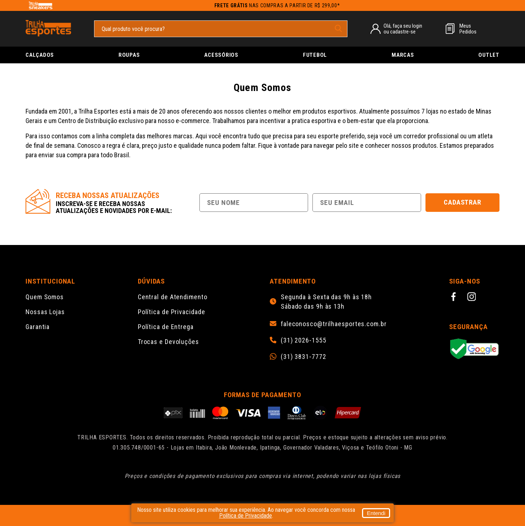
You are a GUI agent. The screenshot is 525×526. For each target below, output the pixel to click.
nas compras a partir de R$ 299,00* (277, 5)
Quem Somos (45, 297)
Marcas (403, 55)
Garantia (38, 327)
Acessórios (221, 55)
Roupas (129, 55)
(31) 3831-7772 (303, 356)
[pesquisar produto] (338, 28)
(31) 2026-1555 (303, 340)
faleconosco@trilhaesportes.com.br (334, 324)
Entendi (376, 513)
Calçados (40, 55)
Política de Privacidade (171, 312)
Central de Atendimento (172, 297)
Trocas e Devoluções (168, 341)
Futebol (315, 55)
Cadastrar (463, 202)
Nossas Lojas (45, 312)
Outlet (488, 55)
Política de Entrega (166, 327)
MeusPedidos (468, 29)
